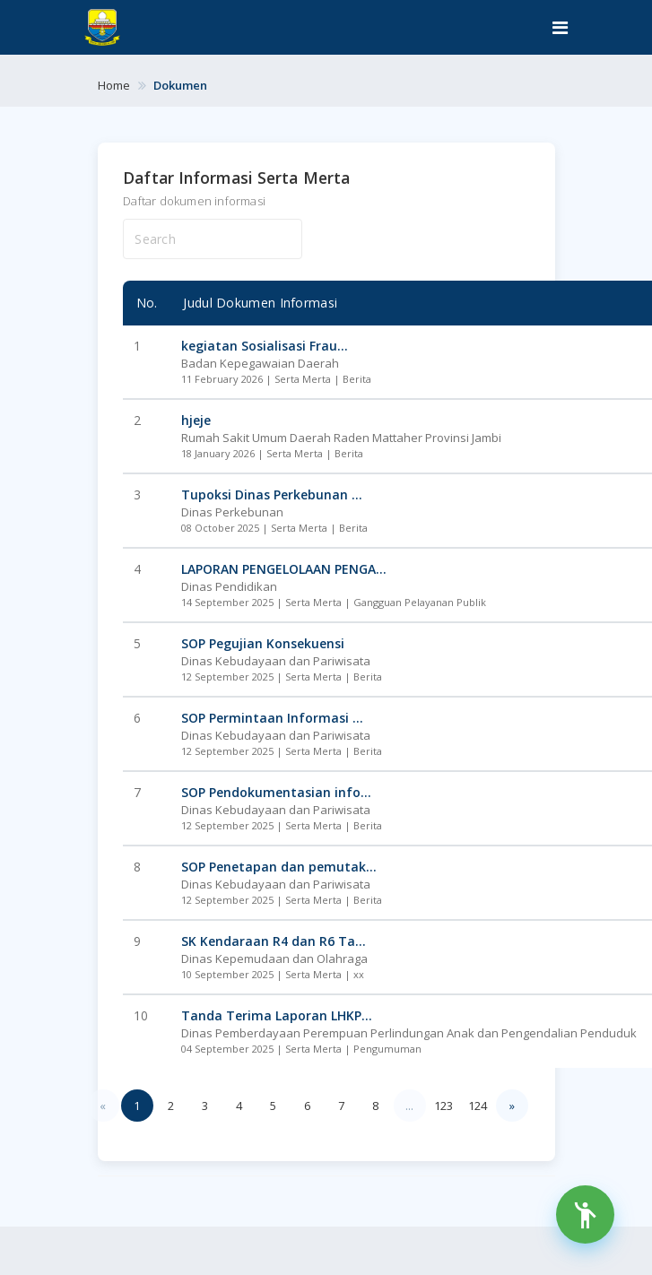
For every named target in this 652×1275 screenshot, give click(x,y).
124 (477, 1105)
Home (114, 85)
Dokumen (180, 85)
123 (443, 1105)
